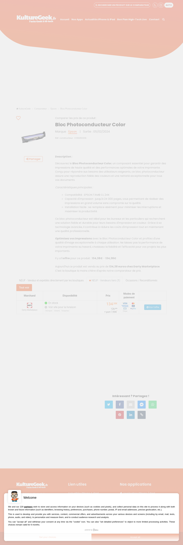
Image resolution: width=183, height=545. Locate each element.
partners (28, 507)
